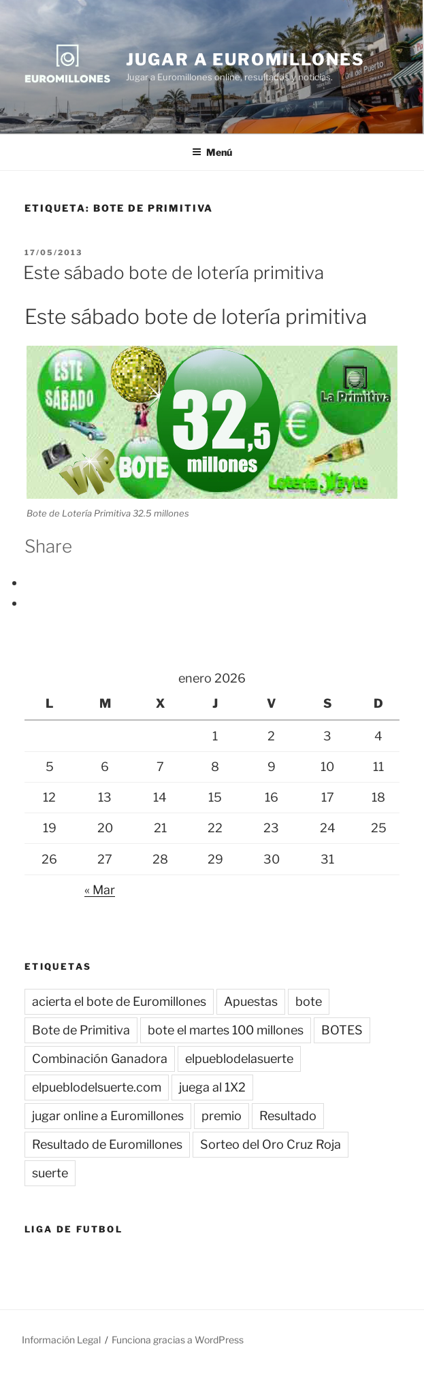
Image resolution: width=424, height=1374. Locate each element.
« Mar (99, 890)
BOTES (342, 1030)
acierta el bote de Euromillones (119, 1001)
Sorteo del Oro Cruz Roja (270, 1144)
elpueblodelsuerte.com (96, 1087)
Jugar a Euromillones (245, 59)
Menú (212, 152)
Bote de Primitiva (81, 1030)
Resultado (287, 1116)
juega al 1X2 (212, 1087)
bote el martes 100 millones (226, 1030)
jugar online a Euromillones (108, 1116)
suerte (50, 1173)
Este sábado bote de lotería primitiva (173, 272)
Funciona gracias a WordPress (178, 1339)
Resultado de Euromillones (107, 1144)
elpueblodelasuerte (239, 1058)
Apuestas (251, 1001)
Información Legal (61, 1339)
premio (221, 1116)
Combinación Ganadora (99, 1058)
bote (308, 1001)
